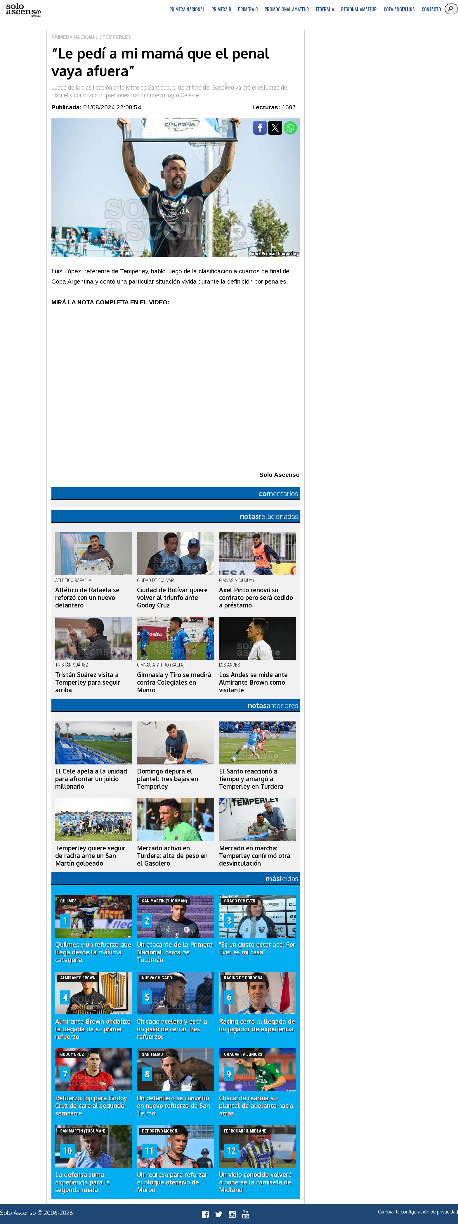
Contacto (431, 9)
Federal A (325, 9)
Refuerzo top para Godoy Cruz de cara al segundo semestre (91, 1105)
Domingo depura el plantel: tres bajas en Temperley (167, 778)
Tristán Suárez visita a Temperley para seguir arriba (87, 682)
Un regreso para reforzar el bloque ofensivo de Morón (172, 1182)
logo (23, 10)
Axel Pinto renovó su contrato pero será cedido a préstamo (256, 597)
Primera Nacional (186, 9)
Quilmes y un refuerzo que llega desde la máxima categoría (93, 952)
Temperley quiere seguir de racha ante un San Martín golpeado (90, 855)
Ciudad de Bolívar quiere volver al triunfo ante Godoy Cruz (172, 597)
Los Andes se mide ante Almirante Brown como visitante (253, 682)
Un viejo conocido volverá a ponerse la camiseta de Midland (255, 1182)
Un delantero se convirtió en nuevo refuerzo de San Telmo (173, 1105)
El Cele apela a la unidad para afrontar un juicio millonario (91, 778)
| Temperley (114, 37)
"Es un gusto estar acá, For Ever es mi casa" (257, 948)
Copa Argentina (399, 9)
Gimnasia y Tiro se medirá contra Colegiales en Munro (174, 682)
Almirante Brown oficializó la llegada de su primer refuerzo (93, 1029)
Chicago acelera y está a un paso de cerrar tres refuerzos (172, 1029)
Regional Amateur (359, 9)
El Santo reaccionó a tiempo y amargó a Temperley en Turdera (251, 778)
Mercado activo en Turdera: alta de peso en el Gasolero (172, 855)
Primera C (248, 9)
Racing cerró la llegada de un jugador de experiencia (257, 1025)
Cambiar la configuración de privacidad (418, 1212)
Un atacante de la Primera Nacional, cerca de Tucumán (175, 952)
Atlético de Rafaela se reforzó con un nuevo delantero (87, 597)
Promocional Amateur (287, 9)
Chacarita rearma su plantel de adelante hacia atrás (256, 1105)
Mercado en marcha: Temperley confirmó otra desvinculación (254, 855)
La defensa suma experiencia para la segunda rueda (82, 1182)
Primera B (221, 9)
